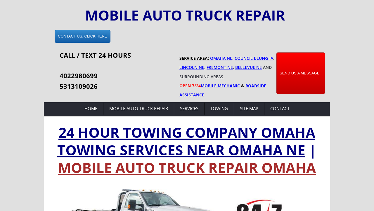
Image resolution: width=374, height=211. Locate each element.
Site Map (249, 108)
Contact (280, 108)
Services (189, 108)
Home (90, 108)
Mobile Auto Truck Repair (138, 108)
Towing (219, 108)
